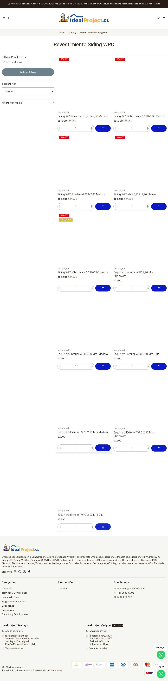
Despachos (8, 605)
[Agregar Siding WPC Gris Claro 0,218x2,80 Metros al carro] (103, 128)
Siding (72, 33)
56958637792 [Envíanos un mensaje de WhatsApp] (123, 597)
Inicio (62, 33)
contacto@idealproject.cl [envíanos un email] (129, 588)
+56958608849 (12, 631)
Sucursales (8, 610)
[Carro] (164, 18)
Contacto (7, 588)
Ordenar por (9, 84)
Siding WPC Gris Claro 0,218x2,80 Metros (82, 116)
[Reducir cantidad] (60, 128)
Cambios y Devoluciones (15, 614)
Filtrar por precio (28, 103)
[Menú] (4, 18)
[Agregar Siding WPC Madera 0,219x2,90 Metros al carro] (103, 223)
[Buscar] (9, 18)
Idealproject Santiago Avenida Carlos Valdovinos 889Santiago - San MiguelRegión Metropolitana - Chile (20, 640)
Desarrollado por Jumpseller (47, 670)
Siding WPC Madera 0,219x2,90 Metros (81, 211)
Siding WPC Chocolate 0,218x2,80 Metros (139, 116)
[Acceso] (159, 18)
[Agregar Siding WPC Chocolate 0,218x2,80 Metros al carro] (159, 128)
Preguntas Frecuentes (14, 601)
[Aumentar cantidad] (91, 128)
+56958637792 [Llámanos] (124, 592)
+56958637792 (96, 631)
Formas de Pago (10, 597)
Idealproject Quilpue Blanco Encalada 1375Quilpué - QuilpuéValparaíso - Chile (99, 640)
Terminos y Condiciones (14, 592)
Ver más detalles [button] (12, 648)
